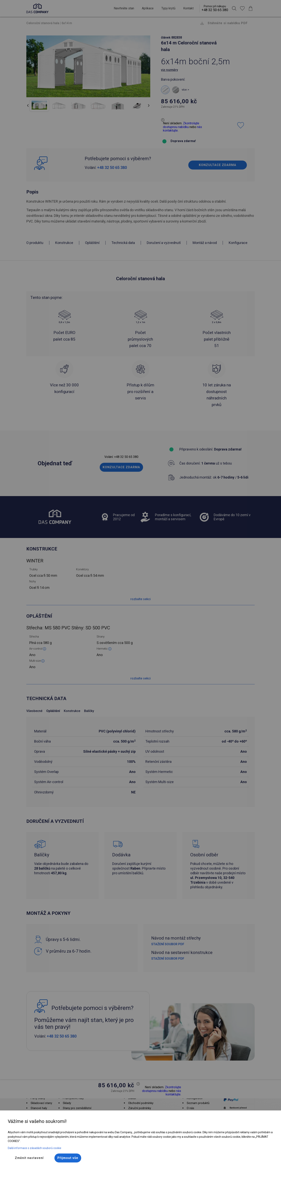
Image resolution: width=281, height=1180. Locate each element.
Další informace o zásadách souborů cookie (34, 1148)
